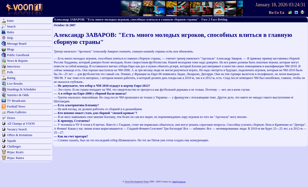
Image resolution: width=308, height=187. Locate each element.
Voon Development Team (137, 181)
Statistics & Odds (18, 95)
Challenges (14, 146)
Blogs (10, 49)
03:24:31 (297, 4)
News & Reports (17, 61)
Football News (16, 106)
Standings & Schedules (21, 89)
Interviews (13, 66)
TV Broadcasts (16, 101)
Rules (10, 32)
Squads (11, 141)
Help (10, 38)
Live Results (15, 83)
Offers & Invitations (19, 135)
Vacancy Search (17, 129)
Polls (10, 72)
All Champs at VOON (21, 123)
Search (11, 26)
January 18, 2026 (271, 4)
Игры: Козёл (15, 152)
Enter (10, 21)
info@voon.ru (179, 181)
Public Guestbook (18, 55)
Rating (11, 78)
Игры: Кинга (15, 158)
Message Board (16, 43)
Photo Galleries (16, 112)
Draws (11, 118)
